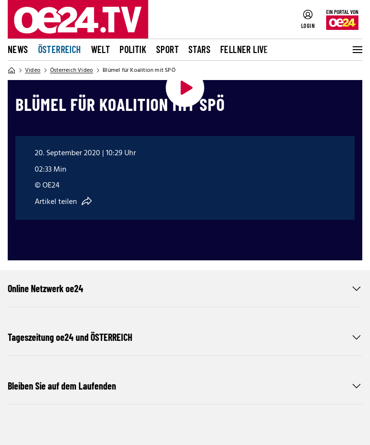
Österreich (59, 49)
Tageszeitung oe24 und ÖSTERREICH (185, 337)
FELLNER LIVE (244, 49)
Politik (132, 49)
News (18, 49)
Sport (167, 49)
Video (32, 70)
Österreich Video (71, 70)
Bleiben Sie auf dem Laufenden (185, 385)
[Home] (11, 70)
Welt (100, 49)
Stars (199, 49)
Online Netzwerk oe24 (185, 288)
